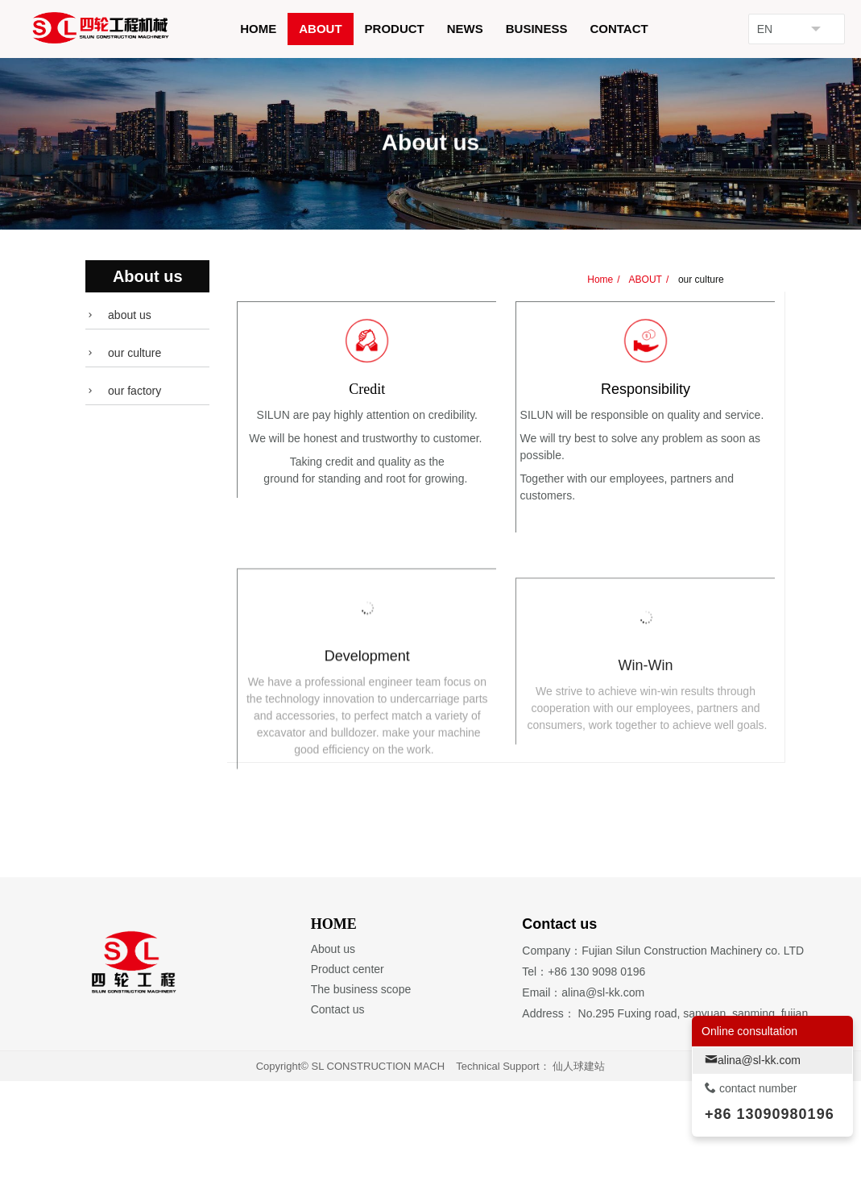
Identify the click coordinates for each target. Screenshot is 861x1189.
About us (333, 1056)
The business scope (361, 1097)
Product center (347, 1077)
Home (600, 279)
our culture (700, 279)
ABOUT (644, 279)
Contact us (338, 1118)
